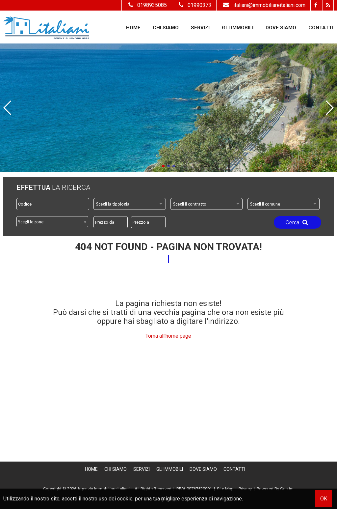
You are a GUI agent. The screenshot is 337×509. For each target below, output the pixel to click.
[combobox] (129, 204)
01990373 (194, 5)
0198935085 (147, 5)
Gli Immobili (237, 28)
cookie (125, 498)
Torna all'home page (168, 336)
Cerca (297, 222)
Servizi (200, 28)
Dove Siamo (281, 28)
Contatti (320, 28)
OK (323, 498)
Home (133, 28)
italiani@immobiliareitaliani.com (263, 5)
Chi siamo (166, 28)
